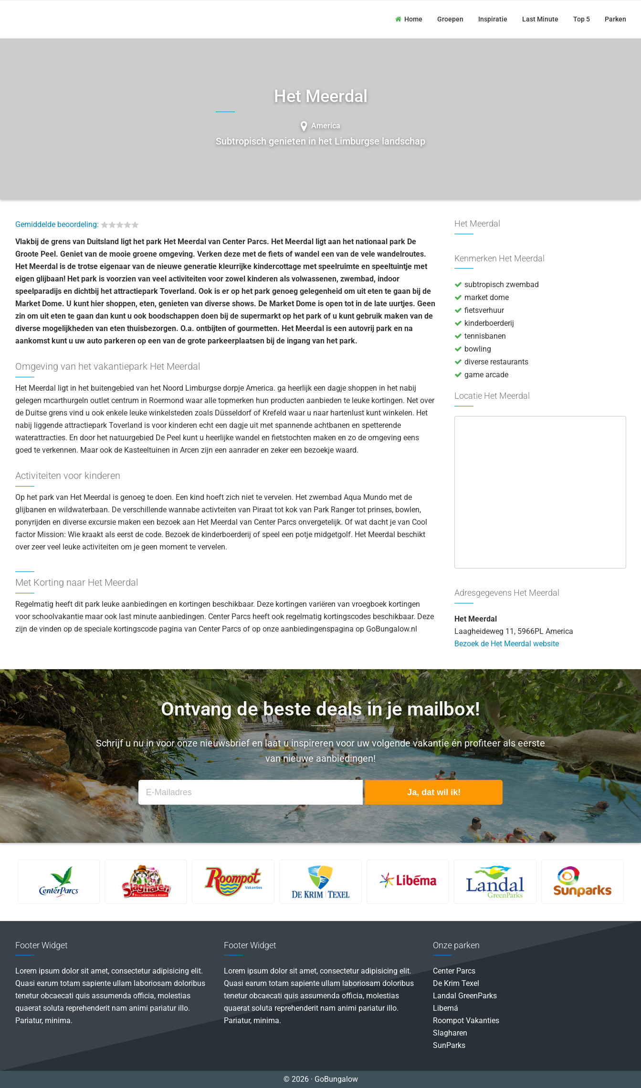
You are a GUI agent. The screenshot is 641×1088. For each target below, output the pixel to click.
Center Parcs (454, 970)
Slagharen (450, 1032)
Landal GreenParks (465, 995)
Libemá (445, 1008)
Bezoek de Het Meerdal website (506, 643)
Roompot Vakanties (466, 1020)
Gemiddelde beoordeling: (57, 224)
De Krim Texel (456, 983)
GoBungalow (57, 19)
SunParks (449, 1045)
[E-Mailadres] (250, 792)
